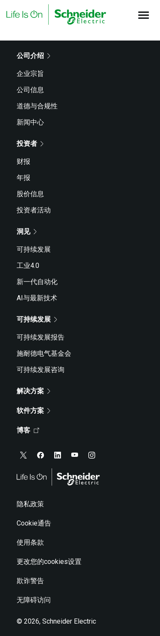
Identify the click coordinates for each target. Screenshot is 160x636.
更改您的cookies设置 (49, 562)
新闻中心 (30, 122)
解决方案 (33, 391)
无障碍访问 (34, 600)
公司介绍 (33, 56)
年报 (23, 178)
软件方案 (33, 411)
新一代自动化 (37, 282)
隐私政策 (30, 504)
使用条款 (30, 542)
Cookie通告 (34, 523)
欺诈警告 (30, 581)
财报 (23, 161)
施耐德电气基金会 (44, 353)
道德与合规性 (37, 106)
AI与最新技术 (37, 298)
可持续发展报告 (40, 337)
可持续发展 (34, 249)
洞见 (27, 231)
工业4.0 (28, 265)
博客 (28, 430)
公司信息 (30, 90)
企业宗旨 (30, 74)
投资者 (30, 143)
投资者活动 (34, 210)
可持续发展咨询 (40, 370)
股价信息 (30, 194)
